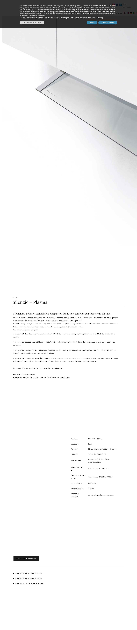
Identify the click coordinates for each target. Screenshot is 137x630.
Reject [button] (92, 624)
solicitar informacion (26, 556)
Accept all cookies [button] (108, 624)
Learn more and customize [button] (32, 624)
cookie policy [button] (89, 616)
